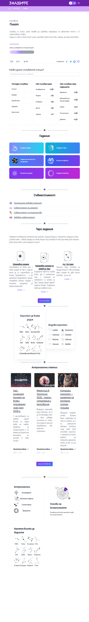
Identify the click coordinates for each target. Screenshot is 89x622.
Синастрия (22, 504)
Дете (38, 108)
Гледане (21, 290)
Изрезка (15, 106)
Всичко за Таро (44, 301)
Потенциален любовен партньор (28, 203)
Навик (62, 107)
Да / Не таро (68, 264)
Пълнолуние (64, 113)
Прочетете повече (21, 449)
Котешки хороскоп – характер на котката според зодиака (67, 399)
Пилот (14, 89)
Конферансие (40, 89)
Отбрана (39, 102)
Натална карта (23, 498)
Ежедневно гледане (21, 264)
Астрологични (22, 486)
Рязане (38, 96)
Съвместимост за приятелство (28, 212)
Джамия (62, 119)
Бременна (63, 92)
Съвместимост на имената (26, 208)
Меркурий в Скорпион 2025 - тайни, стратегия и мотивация (44, 397)
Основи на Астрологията (58, 506)
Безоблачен (16, 101)
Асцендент (22, 493)
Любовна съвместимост (24, 217)
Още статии (44, 464)
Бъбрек (14, 95)
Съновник (14, 21)
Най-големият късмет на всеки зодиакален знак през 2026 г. (19, 401)
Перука (38, 114)
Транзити (22, 510)
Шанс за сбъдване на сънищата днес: (22, 51)
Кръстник (15, 112)
